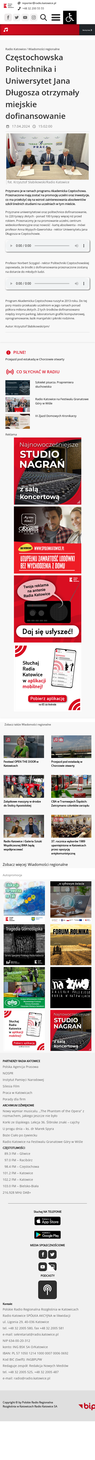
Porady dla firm (14, 1099)
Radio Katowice (15, 49)
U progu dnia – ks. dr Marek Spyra (28, 1129)
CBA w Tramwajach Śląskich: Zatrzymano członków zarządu (70, 803)
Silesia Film (11, 1086)
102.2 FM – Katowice (18, 1179)
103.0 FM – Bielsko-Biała (21, 1186)
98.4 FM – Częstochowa (21, 1166)
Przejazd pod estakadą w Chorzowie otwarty (34, 359)
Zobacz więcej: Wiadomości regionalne (35, 864)
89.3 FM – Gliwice (16, 1153)
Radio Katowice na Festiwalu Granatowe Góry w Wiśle (61, 401)
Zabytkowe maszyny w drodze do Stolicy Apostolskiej (22, 803)
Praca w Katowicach (17, 1093)
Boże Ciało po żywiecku (20, 1135)
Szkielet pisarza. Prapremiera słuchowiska (54, 384)
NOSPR (8, 1073)
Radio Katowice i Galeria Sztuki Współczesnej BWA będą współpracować (23, 845)
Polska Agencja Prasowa (20, 1067)
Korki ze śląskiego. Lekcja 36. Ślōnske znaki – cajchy (41, 1122)
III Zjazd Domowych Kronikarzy (56, 416)
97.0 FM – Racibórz (18, 1160)
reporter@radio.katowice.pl (38, 3)
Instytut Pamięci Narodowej (23, 1080)
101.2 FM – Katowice (18, 1173)
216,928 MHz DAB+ (17, 1192)
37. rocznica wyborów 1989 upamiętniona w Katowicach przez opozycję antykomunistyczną (68, 847)
